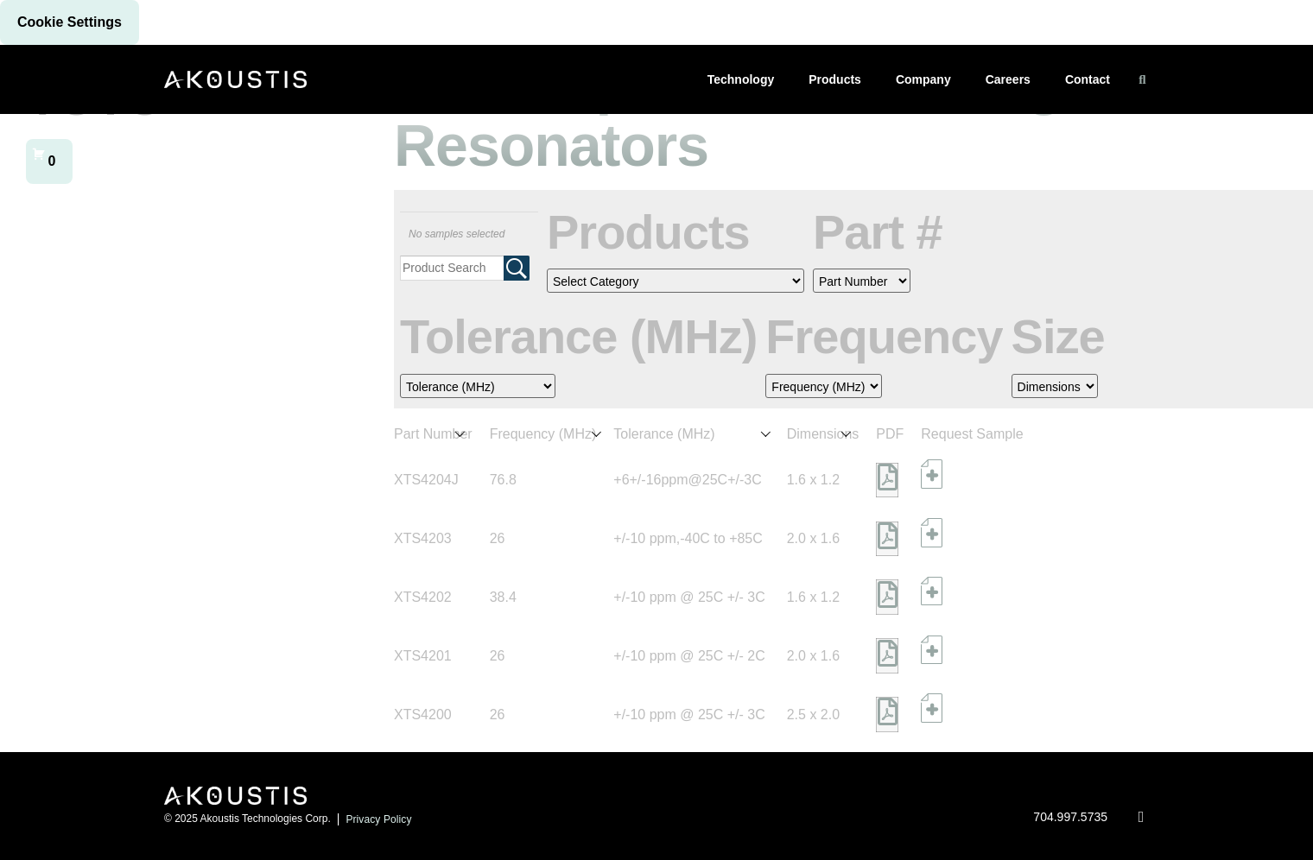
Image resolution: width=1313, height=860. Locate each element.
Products (835, 79)
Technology (741, 79)
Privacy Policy (378, 819)
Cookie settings (69, 22)
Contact (1087, 79)
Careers (1008, 79)
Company (923, 79)
